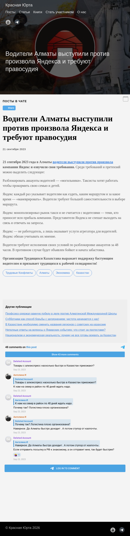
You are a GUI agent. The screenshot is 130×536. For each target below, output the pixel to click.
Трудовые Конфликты (19, 272)
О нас (81, 12)
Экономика (63, 272)
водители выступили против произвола (83, 162)
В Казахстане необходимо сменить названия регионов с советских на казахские (55, 324)
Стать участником (60, 12)
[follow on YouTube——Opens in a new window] (9, 21)
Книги (37, 12)
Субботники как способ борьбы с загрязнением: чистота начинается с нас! (52, 319)
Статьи (24, 12)
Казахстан (82, 272)
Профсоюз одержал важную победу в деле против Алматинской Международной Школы (61, 313)
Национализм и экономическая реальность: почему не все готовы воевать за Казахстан (60, 335)
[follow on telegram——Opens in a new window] (18, 21)
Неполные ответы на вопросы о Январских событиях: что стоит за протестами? (55, 329)
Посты (10, 12)
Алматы (44, 272)
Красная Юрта (18, 5)
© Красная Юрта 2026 (22, 528)
